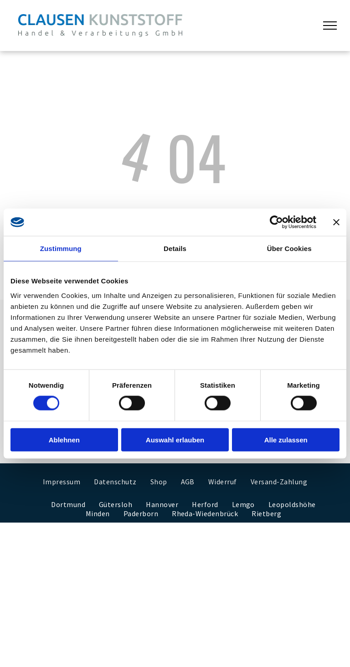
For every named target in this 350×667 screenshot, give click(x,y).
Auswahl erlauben (175, 439)
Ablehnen (64, 439)
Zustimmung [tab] (61, 248)
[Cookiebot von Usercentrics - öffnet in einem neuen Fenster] (276, 222)
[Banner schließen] (336, 222)
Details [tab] (175, 248)
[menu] (330, 25)
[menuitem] (61, 481)
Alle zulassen (286, 439)
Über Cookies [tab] (289, 248)
